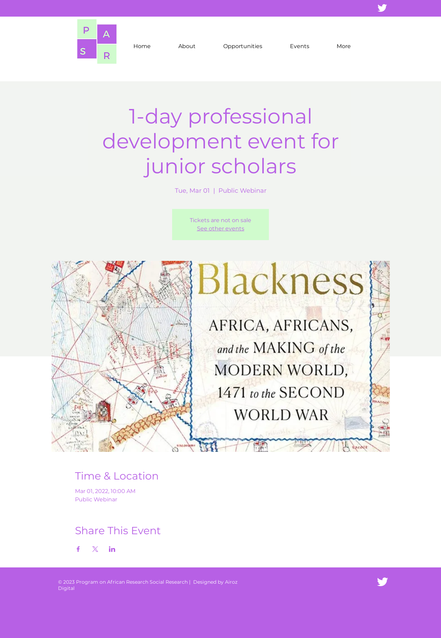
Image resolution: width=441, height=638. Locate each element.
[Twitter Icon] (382, 581)
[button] (187, 46)
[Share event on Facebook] (78, 549)
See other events (220, 228)
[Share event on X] (95, 549)
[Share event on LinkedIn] (112, 549)
